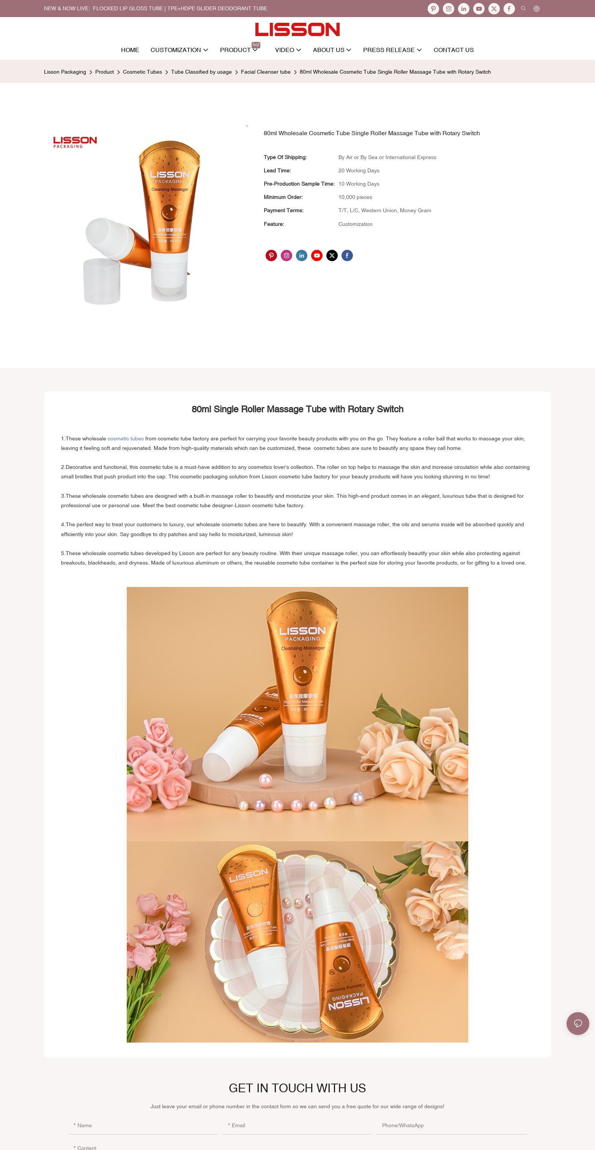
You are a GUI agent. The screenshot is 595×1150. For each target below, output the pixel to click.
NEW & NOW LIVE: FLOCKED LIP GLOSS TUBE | (105, 8)
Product (104, 72)
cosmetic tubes (126, 438)
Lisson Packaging (65, 72)
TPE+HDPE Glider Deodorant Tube (217, 8)
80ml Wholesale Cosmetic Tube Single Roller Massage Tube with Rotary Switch (395, 72)
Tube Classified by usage (201, 72)
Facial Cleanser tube (266, 72)
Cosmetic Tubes (142, 72)
